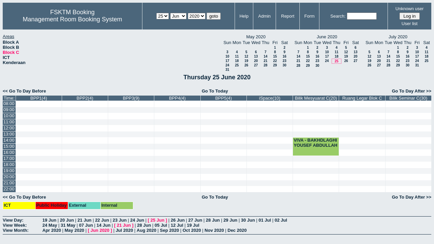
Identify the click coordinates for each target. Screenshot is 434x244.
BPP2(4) (85, 98)
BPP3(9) (131, 98)
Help (244, 16)
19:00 (9, 170)
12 (246, 56)
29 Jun (230, 220)
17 (227, 61)
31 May (68, 225)
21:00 (9, 182)
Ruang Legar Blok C (362, 98)
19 (246, 61)
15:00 (9, 146)
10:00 (9, 115)
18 (237, 61)
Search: (338, 16)
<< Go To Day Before (24, 91)
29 (275, 65)
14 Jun (104, 225)
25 (237, 65)
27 (256, 65)
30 (284, 65)
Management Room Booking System (72, 19)
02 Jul (281, 220)
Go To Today (215, 91)
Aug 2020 (146, 230)
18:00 (9, 164)
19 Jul (193, 225)
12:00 (9, 127)
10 (227, 56)
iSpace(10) (269, 98)
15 (275, 56)
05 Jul (161, 225)
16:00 (9, 152)
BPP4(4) (177, 98)
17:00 (9, 158)
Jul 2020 (124, 230)
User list (409, 23)
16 (284, 56)
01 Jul (264, 220)
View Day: (13, 220)
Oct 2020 (191, 230)
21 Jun (85, 220)
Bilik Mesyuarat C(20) (316, 98)
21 (265, 61)
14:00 (9, 140)
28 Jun (213, 220)
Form (309, 16)
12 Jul (177, 225)
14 (265, 56)
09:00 (9, 109)
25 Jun (157, 220)
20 (256, 61)
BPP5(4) (223, 98)
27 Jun (195, 220)
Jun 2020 (100, 230)
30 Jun (248, 220)
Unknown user (409, 8)
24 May (49, 225)
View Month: (15, 230)
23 (284, 61)
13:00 (9, 134)
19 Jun (49, 220)
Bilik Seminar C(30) (408, 98)
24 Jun (137, 220)
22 (275, 61)
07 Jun (86, 225)
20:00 (9, 176)
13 (256, 56)
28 (265, 65)
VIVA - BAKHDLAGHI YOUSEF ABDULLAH (315, 143)
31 (227, 70)
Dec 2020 (237, 230)
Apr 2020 (51, 230)
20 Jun (67, 220)
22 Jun (102, 220)
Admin (264, 16)
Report (287, 16)
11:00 (9, 121)
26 (246, 65)
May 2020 (74, 230)
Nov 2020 (214, 230)
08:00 (9, 103)
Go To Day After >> (411, 91)
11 (237, 56)
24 (227, 65)
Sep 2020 (169, 230)
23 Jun (119, 220)
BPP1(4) (39, 98)
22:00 (9, 188)
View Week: (15, 225)
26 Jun (177, 220)
